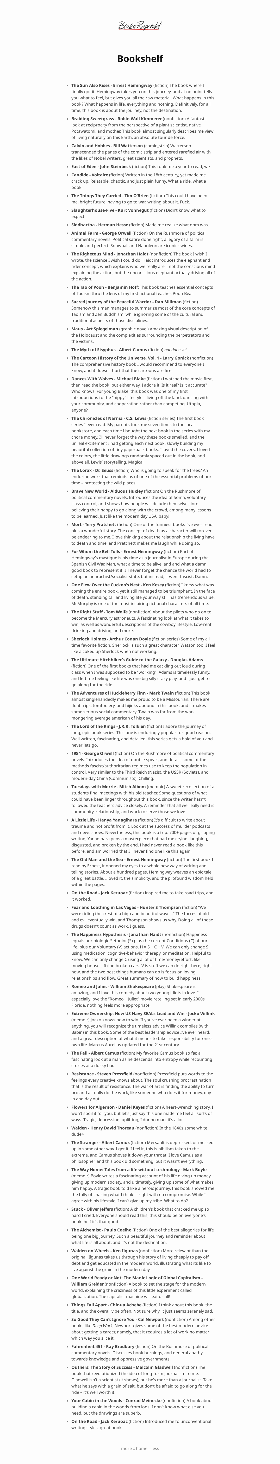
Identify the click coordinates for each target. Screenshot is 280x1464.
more (126, 1448)
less (155, 1448)
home (141, 1448)
